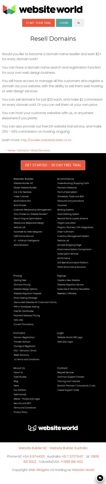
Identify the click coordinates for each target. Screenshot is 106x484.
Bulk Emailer (20, 205)
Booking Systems (65, 209)
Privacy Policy (20, 412)
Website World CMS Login (70, 337)
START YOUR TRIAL (38, 23)
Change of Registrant (24, 346)
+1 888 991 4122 (71, 461)
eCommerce (65, 179)
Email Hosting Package (25, 297)
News (16, 385)
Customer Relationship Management (32, 209)
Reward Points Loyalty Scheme (72, 218)
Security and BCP (22, 403)
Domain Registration (24, 337)
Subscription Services (67, 253)
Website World (83, 470)
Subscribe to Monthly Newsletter (73, 289)
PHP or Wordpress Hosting (26, 306)
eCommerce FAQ (22, 200)
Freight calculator (66, 222)
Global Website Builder (25, 187)
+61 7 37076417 (72, 456)
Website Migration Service (70, 284)
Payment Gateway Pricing (27, 315)
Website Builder (23, 179)
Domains (23, 150)
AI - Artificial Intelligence (26, 240)
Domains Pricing (22, 284)
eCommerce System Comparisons (74, 249)
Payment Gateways (67, 187)
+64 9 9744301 (34, 456)
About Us (19, 368)
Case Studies (20, 376)
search (78, 23)
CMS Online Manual (24, 236)
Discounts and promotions (70, 200)
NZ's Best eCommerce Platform (72, 262)
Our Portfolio (20, 390)
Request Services (65, 372)
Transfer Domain (22, 341)
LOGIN (64, 23)
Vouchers (62, 205)
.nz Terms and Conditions (26, 359)
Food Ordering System (68, 214)
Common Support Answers (70, 376)
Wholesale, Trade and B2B (70, 196)
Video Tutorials (21, 196)
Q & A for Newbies (22, 192)
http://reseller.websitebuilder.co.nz (46, 140)
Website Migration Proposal (27, 293)
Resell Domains (40, 150)
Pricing (17, 276)
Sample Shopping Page (69, 245)
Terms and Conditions (25, 407)
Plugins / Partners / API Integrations (75, 227)
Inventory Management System (73, 236)
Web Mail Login (65, 341)
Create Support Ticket (68, 390)
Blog (16, 381)
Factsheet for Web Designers (28, 231)
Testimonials (20, 394)
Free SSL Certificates (23, 311)
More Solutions (21, 245)
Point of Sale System (67, 192)
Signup (61, 276)
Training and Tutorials (68, 381)
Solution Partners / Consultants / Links (76, 385)
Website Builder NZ (23, 183)
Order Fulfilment (65, 231)
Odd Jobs (18, 319)
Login (60, 333)
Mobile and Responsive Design (29, 222)
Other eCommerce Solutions (71, 267)
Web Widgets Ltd (41, 470)
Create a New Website (68, 280)
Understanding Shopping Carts (73, 183)
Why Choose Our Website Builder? (30, 214)
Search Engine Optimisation (28, 218)
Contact (62, 368)
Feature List (19, 227)
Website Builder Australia (68, 448)
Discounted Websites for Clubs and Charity (35, 302)
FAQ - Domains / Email (25, 350)
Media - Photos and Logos (27, 398)
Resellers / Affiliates (66, 293)
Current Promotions (23, 324)
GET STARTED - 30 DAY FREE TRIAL (53, 165)
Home (11, 150)
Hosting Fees (20, 280)
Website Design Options (25, 289)
